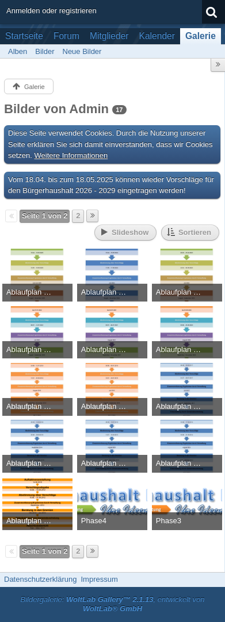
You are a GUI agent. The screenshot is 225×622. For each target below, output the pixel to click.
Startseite (24, 36)
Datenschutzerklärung (40, 579)
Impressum (99, 579)
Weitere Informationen (71, 155)
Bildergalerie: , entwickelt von (113, 604)
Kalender (157, 36)
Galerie (200, 36)
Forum (66, 36)
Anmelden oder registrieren (51, 10)
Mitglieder (109, 36)
